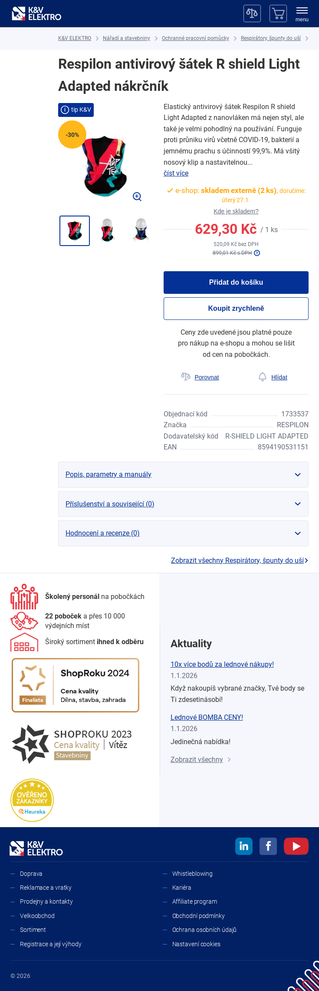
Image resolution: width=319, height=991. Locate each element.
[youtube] (296, 848)
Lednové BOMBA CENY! (207, 717)
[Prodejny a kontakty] (79, 621)
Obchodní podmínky (198, 915)
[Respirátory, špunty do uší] (271, 38)
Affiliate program (194, 901)
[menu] (302, 15)
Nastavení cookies (196, 944)
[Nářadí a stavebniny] (126, 38)
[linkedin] (244, 848)
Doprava (31, 873)
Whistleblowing (192, 873)
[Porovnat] (200, 377)
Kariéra (181, 887)
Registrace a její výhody (51, 944)
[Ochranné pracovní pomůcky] (195, 38)
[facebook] (268, 848)
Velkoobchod (37, 915)
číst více (176, 173)
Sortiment (33, 929)
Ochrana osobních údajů (204, 929)
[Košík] (278, 13)
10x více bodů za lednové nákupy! (222, 664)
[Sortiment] (77, 642)
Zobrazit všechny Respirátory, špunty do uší (240, 560)
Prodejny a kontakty (46, 901)
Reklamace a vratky (46, 887)
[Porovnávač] (252, 13)
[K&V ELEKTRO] (36, 13)
